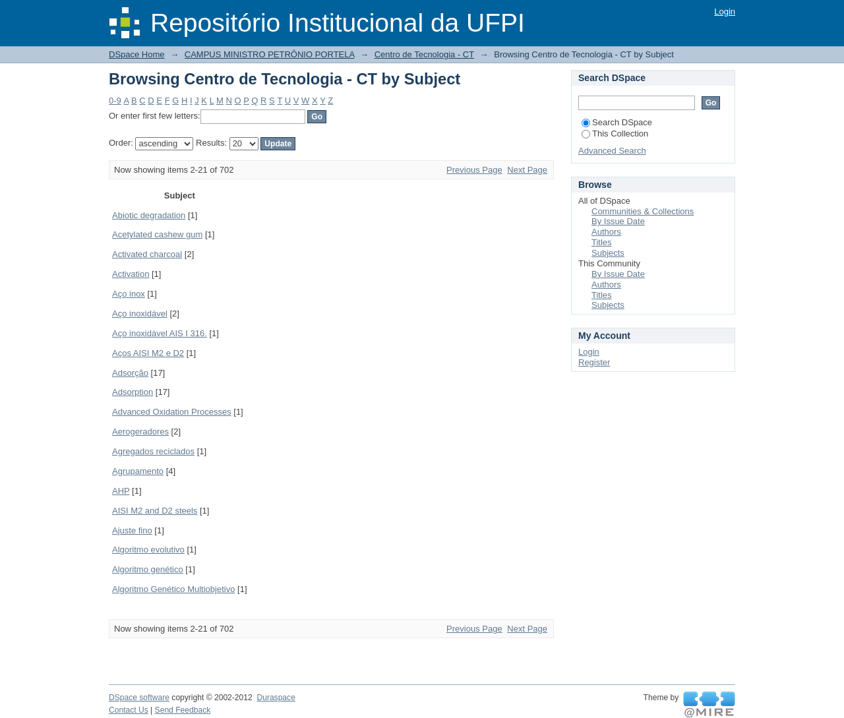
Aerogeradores (140, 431)
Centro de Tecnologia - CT (424, 54)
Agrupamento (138, 471)
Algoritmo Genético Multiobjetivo (173, 589)
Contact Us (128, 710)
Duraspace (275, 697)
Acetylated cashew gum (157, 234)
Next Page (527, 170)
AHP (121, 491)
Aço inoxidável (139, 313)
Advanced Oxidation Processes (171, 412)
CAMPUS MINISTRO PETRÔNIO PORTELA (270, 54)
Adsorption (132, 392)
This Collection (615, 133)
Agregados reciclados (153, 451)
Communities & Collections (642, 211)
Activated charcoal (147, 254)
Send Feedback (183, 710)
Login (724, 11)
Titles (601, 242)
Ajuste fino (132, 530)
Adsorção (130, 373)
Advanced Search (612, 151)
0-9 (115, 100)
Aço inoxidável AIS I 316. (159, 333)
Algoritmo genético (147, 569)
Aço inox (128, 294)
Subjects (607, 253)
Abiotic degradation (148, 215)
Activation (130, 274)
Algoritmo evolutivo (148, 549)
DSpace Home (137, 54)
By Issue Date (618, 221)
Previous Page (474, 170)
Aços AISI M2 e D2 (148, 353)
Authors (606, 232)
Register (594, 362)
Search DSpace (617, 122)
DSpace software (139, 697)
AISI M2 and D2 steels (154, 511)
